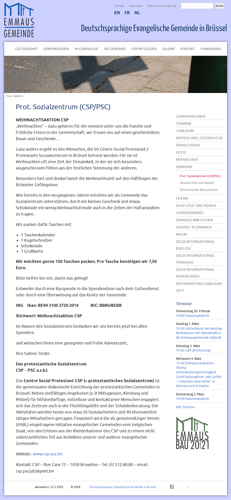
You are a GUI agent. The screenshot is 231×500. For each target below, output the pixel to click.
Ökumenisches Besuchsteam (199, 190)
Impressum (136, 5)
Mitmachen (187, 159)
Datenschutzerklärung (161, 5)
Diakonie (184, 167)
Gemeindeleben (56, 49)
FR (127, 12)
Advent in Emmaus (194, 227)
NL (137, 12)
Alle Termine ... (186, 407)
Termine (184, 123)
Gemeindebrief (190, 213)
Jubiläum (185, 131)
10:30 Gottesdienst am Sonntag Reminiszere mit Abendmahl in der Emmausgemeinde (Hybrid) (199, 333)
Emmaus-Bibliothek (194, 220)
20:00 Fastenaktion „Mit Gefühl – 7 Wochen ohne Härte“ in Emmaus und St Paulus (198, 381)
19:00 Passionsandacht (192, 316)
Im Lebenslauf (86, 49)
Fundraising (211, 49)
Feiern (182, 198)
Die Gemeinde (115, 49)
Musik (181, 234)
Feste (181, 152)
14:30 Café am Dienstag (193, 350)
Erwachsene (188, 145)
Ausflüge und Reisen (196, 205)
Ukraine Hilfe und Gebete (197, 183)
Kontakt (119, 5)
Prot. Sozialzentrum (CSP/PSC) (63, 107)
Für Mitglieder (144, 49)
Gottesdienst (26, 49)
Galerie (168, 49)
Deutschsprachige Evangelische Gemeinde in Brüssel (154, 28)
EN (117, 12)
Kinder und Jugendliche (199, 138)
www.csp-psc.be (48, 453)
